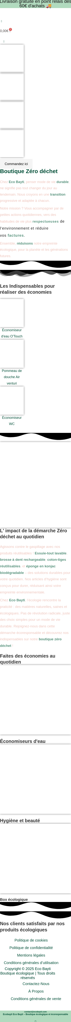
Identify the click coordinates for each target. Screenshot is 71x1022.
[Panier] (5, 29)
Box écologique (14, 899)
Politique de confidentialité (31, 948)
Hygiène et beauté (20, 820)
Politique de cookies (31, 940)
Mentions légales (31, 955)
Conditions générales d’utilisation (31, 963)
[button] (1, 21)
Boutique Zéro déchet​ (29, 171)
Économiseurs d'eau (23, 741)
